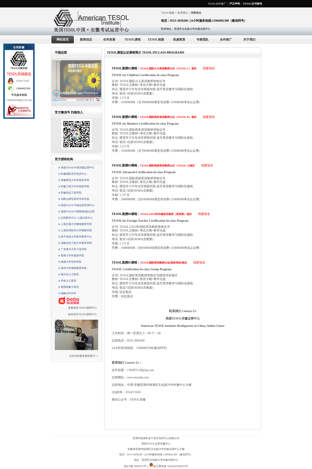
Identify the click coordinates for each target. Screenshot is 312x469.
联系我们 (182, 12)
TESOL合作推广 (217, 3)
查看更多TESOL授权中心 (82, 307)
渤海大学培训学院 (69, 261)
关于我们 (249, 39)
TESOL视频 (167, 12)
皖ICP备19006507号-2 (136, 466)
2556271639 (22, 80)
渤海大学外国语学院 (71, 255)
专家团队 (203, 39)
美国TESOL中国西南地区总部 (76, 211)
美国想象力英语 (68, 286)
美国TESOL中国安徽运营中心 (76, 167)
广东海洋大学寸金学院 (72, 249)
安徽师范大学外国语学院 (73, 180)
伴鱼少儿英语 (67, 280)
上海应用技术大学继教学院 (75, 230)
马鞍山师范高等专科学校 (73, 198)
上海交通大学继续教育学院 (75, 224)
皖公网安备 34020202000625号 (168, 466)
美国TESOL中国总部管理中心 (76, 205)
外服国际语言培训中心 (72, 173)
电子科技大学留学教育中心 (75, 236)
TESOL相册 (156, 39)
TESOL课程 (132, 39)
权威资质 (179, 39)
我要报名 (209, 68)
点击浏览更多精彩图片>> (83, 355)
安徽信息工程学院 (69, 192)
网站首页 (63, 39)
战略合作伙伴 (67, 293)
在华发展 (109, 39)
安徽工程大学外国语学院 (73, 186)
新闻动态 (86, 39)
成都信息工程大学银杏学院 (75, 242)
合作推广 (226, 39)
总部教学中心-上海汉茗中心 (75, 217)
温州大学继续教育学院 (72, 268)
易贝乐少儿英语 (68, 274)
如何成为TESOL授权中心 (82, 314)
